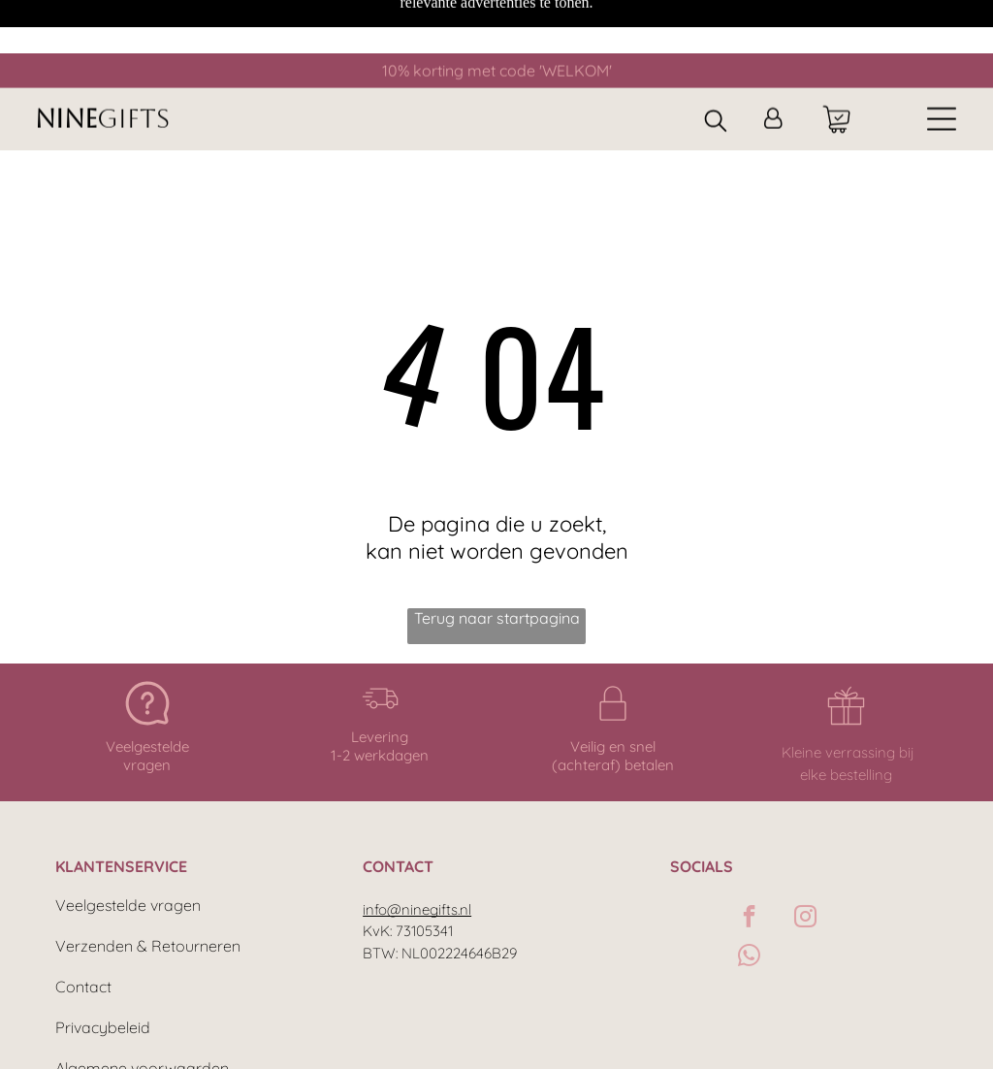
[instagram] (805, 852)
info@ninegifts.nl (417, 843)
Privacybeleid (102, 961)
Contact (83, 920)
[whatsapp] (749, 891)
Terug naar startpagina (497, 552)
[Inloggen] (773, 66)
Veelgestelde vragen (128, 839)
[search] (715, 69)
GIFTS (133, 66)
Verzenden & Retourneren (147, 880)
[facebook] (749, 852)
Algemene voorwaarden (142, 1002)
